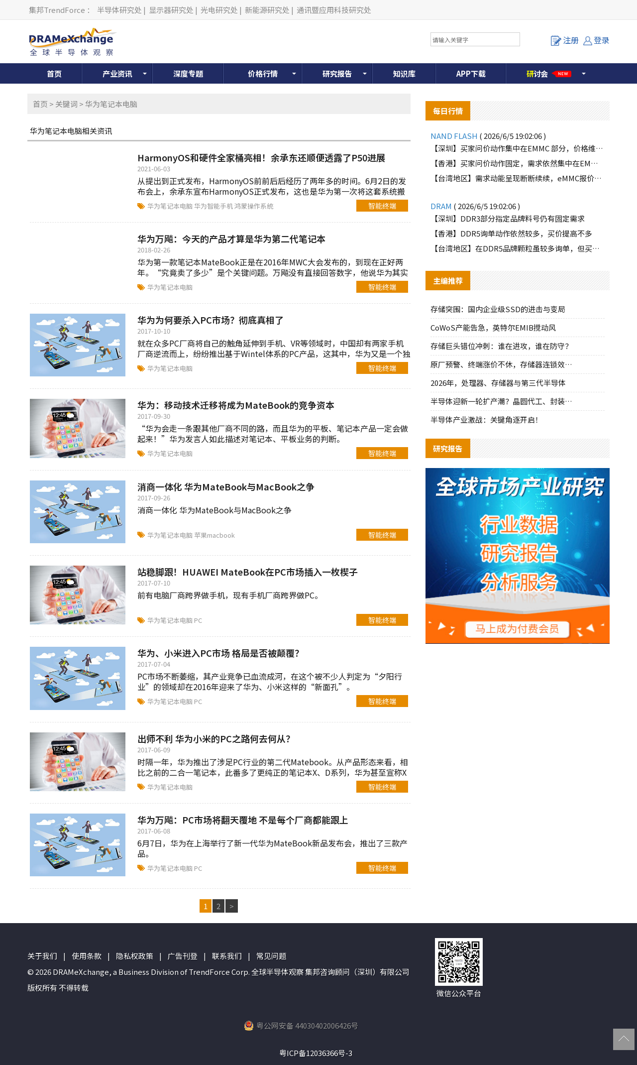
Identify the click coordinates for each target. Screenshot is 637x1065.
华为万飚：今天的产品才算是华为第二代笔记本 (231, 238)
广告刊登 (183, 955)
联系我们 (227, 955)
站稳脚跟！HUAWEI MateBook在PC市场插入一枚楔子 (247, 571)
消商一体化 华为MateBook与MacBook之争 (226, 486)
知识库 (404, 73)
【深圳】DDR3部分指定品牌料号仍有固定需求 (507, 218)
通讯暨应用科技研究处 (334, 9)
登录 (596, 40)
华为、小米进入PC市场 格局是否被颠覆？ (220, 652)
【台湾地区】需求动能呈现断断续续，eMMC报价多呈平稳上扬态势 (517, 178)
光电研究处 (219, 9)
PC (198, 620)
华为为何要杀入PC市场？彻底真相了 (210, 319)
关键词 (66, 104)
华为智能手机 (214, 206)
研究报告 (337, 73)
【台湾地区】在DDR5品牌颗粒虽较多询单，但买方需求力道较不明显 (517, 248)
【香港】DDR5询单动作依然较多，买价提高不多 (511, 233)
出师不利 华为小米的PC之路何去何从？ (216, 738)
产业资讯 (117, 73)
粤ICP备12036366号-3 (315, 1053)
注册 (565, 40)
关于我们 (42, 955)
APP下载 (471, 73)
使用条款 (87, 955)
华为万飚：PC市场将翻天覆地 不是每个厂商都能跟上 (242, 819)
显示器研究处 (171, 9)
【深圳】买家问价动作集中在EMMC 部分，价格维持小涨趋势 (517, 148)
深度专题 (188, 73)
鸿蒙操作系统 (253, 206)
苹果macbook (214, 535)
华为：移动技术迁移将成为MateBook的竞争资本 (235, 404)
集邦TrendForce (57, 9)
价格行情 (263, 73)
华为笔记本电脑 (170, 206)
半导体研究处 (119, 9)
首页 (54, 73)
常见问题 (271, 955)
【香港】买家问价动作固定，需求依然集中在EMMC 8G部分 (517, 163)
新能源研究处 (267, 9)
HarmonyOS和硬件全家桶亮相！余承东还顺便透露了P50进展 (261, 157)
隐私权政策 (134, 955)
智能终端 (382, 206)
